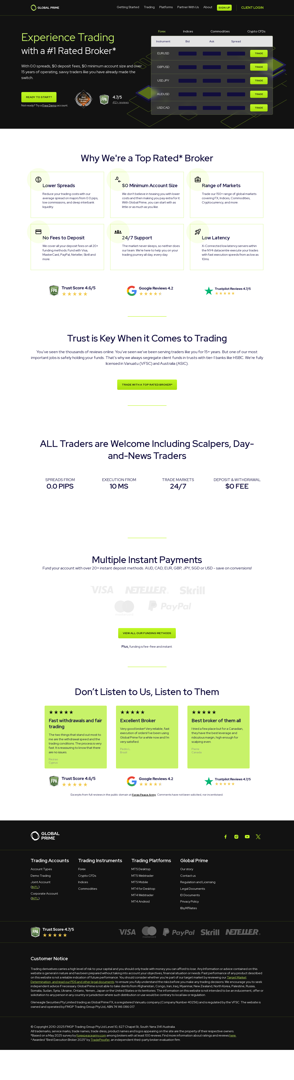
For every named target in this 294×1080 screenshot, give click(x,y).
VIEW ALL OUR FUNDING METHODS (147, 633)
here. (232, 1035)
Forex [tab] (162, 31)
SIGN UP (253, 7)
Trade (259, 53)
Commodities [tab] (220, 31)
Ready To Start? (38, 97)
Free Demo (49, 105)
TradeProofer (100, 1040)
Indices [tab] (188, 31)
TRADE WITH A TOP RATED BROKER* (147, 385)
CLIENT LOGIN (227, 8)
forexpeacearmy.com (91, 1035)
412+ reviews (121, 102)
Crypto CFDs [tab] (256, 31)
